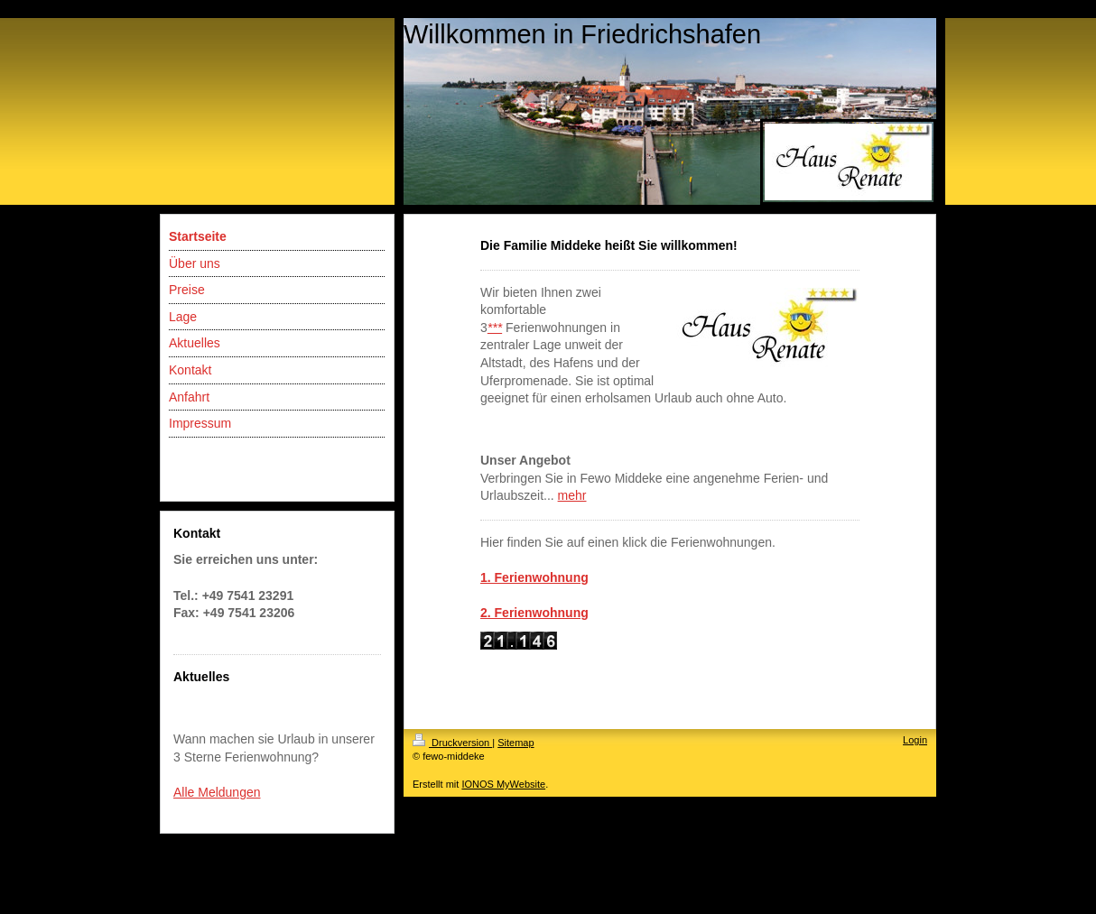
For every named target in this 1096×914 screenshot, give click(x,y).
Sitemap (515, 742)
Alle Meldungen (217, 792)
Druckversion (452, 742)
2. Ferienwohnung (534, 612)
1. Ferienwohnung (534, 577)
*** (495, 327)
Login (915, 739)
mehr (572, 495)
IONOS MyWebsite (503, 784)
